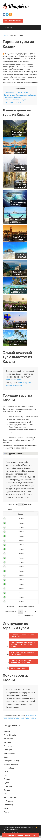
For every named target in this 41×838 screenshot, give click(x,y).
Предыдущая (10, 614)
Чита (6, 811)
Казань (6, 760)
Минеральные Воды (12, 763)
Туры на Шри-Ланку (18, 342)
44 (19, 618)
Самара (7, 782)
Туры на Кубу (20, 184)
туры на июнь (30, 720)
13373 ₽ (19, 586)
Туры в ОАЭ (20, 254)
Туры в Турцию (20, 324)
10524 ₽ (19, 556)
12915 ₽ (19, 582)
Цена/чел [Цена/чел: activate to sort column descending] (18, 515)
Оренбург (7, 778)
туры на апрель (9, 720)
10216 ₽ (19, 547)
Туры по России (19, 272)
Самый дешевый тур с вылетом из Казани (20, 95)
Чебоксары (8, 804)
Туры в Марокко (19, 237)
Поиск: (20, 509)
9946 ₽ (18, 543)
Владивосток (9, 749)
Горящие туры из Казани (13, 97)
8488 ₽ (18, 525)
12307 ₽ (19, 573)
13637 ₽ (19, 595)
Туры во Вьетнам (19, 132)
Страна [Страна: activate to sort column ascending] (8, 515)
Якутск (6, 815)
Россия (9, 521)
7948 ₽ (18, 521)
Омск (6, 774)
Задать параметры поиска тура (20, 835)
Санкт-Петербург (11, 738)
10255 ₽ (19, 551)
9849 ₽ (18, 538)
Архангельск (9, 741)
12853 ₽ (19, 578)
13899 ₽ (19, 600)
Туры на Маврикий (18, 202)
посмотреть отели (14, 380)
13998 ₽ (19, 604)
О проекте (6, 832)
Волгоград (8, 752)
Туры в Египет (20, 149)
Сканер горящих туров (12, 20)
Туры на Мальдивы (18, 219)
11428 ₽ (19, 565)
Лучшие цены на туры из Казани (16, 92)
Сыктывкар (8, 789)
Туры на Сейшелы (18, 289)
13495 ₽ (19, 591)
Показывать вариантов (20, 505)
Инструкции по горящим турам (15, 100)
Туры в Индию (20, 167)
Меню (9, 27)
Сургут (6, 785)
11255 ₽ (19, 560)
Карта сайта (15, 832)
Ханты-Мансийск (10, 800)
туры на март (30, 718)
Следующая (28, 618)
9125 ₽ (18, 530)
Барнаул (7, 745)
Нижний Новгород (11, 767)
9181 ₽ (18, 534)
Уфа (5, 796)
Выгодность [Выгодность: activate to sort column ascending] (31, 515)
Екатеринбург (9, 756)
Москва (7, 734)
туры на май (20, 720)
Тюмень (7, 793)
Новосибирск (9, 771)
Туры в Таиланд (19, 307)
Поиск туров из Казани (12, 102)
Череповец (8, 807)
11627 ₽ (19, 569)
